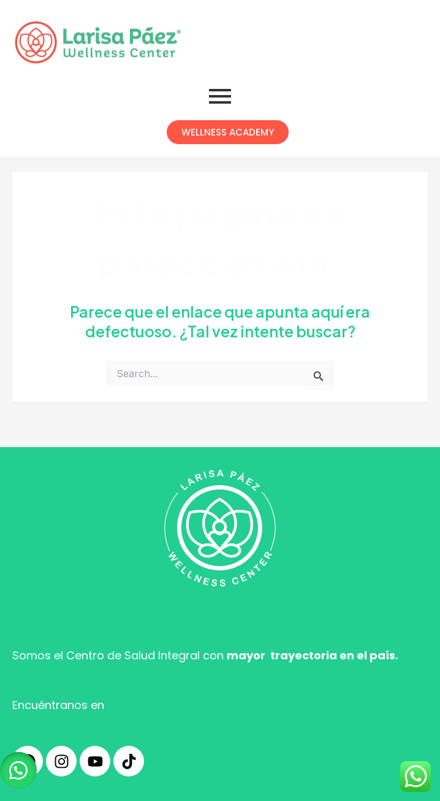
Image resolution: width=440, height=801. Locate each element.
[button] (18, 770)
